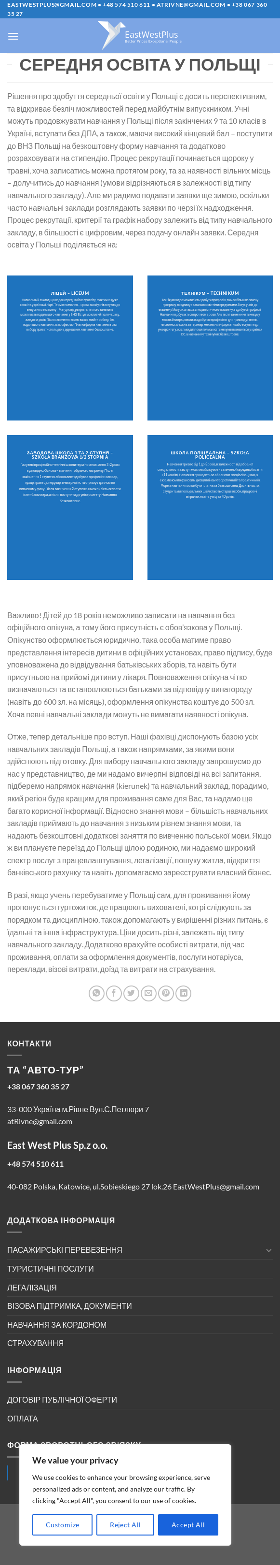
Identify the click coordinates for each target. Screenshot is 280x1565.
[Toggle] (269, 1250)
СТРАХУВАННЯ (35, 1343)
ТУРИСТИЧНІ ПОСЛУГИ (50, 1268)
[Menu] (13, 36)
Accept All (188, 1525)
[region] (125, 1495)
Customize (63, 1525)
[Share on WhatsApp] (97, 993)
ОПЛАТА (22, 1418)
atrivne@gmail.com (191, 4)
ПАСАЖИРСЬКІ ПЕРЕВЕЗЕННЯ (64, 1249)
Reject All (125, 1525)
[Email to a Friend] (149, 993)
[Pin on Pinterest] (166, 993)
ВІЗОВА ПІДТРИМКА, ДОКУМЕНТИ (69, 1305)
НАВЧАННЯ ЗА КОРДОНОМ (57, 1324)
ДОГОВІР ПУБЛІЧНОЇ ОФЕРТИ (62, 1399)
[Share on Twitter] (131, 993)
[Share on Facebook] (114, 993)
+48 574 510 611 (126, 4)
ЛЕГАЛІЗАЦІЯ (32, 1287)
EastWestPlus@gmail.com (51, 4)
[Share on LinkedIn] (183, 993)
